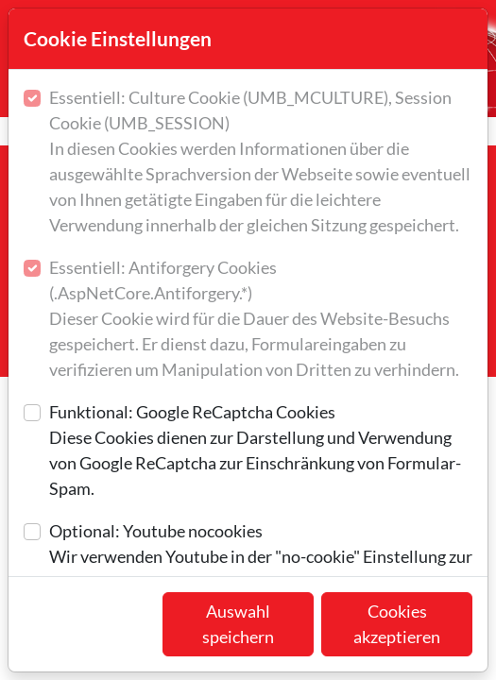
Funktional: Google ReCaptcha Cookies (260, 451)
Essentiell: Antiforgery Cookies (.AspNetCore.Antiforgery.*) (260, 319)
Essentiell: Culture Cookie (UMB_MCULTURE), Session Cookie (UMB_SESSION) (260, 162)
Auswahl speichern (238, 624)
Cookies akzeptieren (396, 624)
